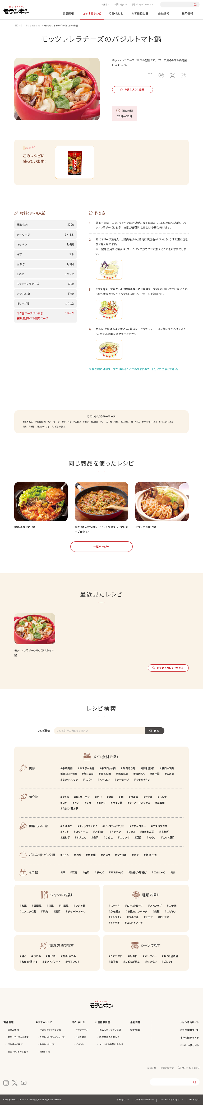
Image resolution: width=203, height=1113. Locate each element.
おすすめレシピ (92, 13)
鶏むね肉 (40, 430)
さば (111, 805)
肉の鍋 (125, 430)
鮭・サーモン (83, 805)
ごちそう (168, 970)
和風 (24, 914)
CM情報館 (81, 1045)
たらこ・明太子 (70, 817)
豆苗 (138, 845)
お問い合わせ (121, 4)
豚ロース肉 (168, 776)
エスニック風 (29, 919)
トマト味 (136, 430)
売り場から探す (15, 1052)
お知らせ (105, 4)
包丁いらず (73, 970)
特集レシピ (45, 1059)
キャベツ (67, 430)
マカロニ (122, 863)
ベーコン (104, 788)
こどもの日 (116, 964)
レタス (131, 840)
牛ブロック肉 (108, 776)
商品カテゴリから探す (18, 1045)
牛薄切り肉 (129, 776)
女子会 (114, 970)
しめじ (95, 430)
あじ (99, 805)
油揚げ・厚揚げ (138, 880)
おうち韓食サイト (189, 1038)
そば (78, 863)
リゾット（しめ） (150, 430)
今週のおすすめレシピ (50, 1037)
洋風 (32, 435)
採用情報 (187, 13)
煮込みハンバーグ (137, 919)
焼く (24, 964)
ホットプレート (52, 970)
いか (64, 811)
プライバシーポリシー (144, 1107)
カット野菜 (168, 845)
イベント (80, 1052)
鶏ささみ (140, 782)
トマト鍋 (115, 430)
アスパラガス (160, 834)
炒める (37, 964)
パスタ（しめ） (166, 430)
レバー (89, 788)
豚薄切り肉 (148, 776)
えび (88, 811)
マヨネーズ (117, 880)
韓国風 (37, 914)
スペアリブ (156, 914)
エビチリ (171, 919)
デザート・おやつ (76, 919)
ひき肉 (170, 782)
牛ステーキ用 (87, 776)
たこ (77, 811)
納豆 (86, 880)
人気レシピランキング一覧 (52, 1045)
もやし (152, 845)
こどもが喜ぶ (59, 435)
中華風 (64, 914)
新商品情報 (13, 1037)
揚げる (51, 964)
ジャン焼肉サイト (189, 1030)
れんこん (81, 845)
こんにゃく (159, 880)
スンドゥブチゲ (135, 931)
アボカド (99, 840)
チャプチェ (116, 925)
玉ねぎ (78, 430)
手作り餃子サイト (189, 1045)
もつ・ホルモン (70, 788)
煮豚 (156, 919)
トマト (65, 840)
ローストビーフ (135, 914)
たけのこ (67, 834)
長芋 (95, 845)
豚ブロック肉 (69, 782)
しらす (163, 805)
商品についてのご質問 (110, 1037)
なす (87, 430)
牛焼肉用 (67, 776)
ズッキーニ (82, 840)
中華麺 (92, 863)
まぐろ (65, 805)
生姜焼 (172, 914)
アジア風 (80, 914)
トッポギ (114, 931)
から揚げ (115, 919)
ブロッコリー (138, 834)
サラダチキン (143, 788)
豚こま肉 (88, 782)
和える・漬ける (29, 970)
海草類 (161, 811)
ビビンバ (164, 925)
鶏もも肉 (28, 430)
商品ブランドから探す (18, 1059)
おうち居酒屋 (171, 964)
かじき (149, 805)
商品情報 (68, 13)
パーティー (151, 964)
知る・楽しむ (116, 13)
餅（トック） (151, 863)
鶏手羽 (156, 782)
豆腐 (74, 880)
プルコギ (134, 925)
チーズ (105, 430)
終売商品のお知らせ (109, 1045)
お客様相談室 (139, 13)
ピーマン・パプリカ (114, 834)
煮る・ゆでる (43, 435)
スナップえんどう (88, 834)
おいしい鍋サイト (190, 1053)
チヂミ (149, 925)
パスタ (106, 863)
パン (136, 863)
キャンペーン (82, 1037)
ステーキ (115, 914)
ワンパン (151, 970)
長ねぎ (165, 840)
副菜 (57, 919)
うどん (65, 863)
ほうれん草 (148, 840)
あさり (102, 811)
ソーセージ (54, 430)
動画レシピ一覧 (47, 1052)
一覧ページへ (101, 555)
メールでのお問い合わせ (111, 1052)
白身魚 (134, 805)
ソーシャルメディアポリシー (172, 1107)
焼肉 (45, 919)
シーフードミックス (139, 811)
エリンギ (124, 845)
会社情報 (163, 13)
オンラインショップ (144, 4)
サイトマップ (194, 1107)
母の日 (133, 964)
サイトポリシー (123, 1107)
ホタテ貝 (117, 811)
